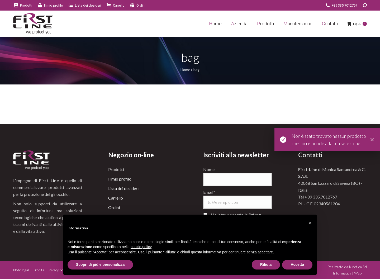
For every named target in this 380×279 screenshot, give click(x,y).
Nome (209, 169)
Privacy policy (58, 270)
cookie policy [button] (141, 247)
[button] (310, 223)
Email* (209, 192)
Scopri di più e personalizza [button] (100, 264)
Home (185, 69)
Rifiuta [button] (266, 264)
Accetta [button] (297, 264)
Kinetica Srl (358, 266)
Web (358, 273)
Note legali (21, 270)
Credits (38, 270)
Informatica (342, 273)
